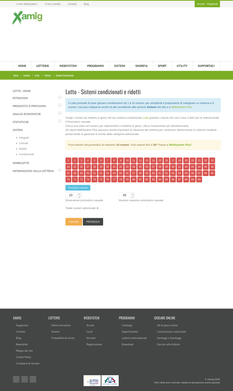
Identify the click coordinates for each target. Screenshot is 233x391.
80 (133, 179)
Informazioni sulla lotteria (33, 171)
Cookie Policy (23, 357)
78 (120, 179)
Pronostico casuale (78, 187)
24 (68, 166)
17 (172, 160)
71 (74, 179)
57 (133, 173)
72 (81, 179)
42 (186, 166)
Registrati (212, 4)
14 (153, 160)
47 (68, 173)
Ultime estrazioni (61, 325)
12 (140, 160)
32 (120, 166)
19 (186, 160)
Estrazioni (20, 98)
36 (146, 166)
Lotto (37, 75)
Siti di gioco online (167, 325)
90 (199, 179)
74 (94, 179)
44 (199, 166)
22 (205, 160)
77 (114, 179)
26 (81, 166)
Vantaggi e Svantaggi (169, 338)
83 (153, 179)
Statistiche (21, 122)
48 (74, 173)
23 (212, 160)
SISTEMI (119, 66)
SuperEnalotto (130, 331)
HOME (22, 66)
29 (101, 166)
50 (87, 173)
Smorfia (141, 66)
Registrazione (94, 344)
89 (192, 179)
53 (107, 173)
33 (127, 166)
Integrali (24, 137)
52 (101, 173)
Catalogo (127, 325)
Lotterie (26, 75)
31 (114, 166)
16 (166, 160)
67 (199, 173)
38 (159, 166)
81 (140, 179)
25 (74, 166)
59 (146, 173)
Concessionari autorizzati (171, 331)
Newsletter (22, 344)
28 (94, 166)
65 (186, 173)
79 (127, 179)
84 (159, 179)
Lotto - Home (22, 91)
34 (133, 166)
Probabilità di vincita (63, 338)
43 (192, 166)
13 (146, 160)
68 (205, 173)
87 (179, 179)
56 (127, 173)
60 (153, 173)
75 (101, 179)
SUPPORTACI (206, 66)
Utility (182, 66)
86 (172, 179)
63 (172, 173)
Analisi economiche (27, 114)
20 (192, 160)
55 (120, 173)
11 (133, 160)
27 (87, 166)
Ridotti (23, 148)
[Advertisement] (134, 34)
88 (186, 179)
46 (212, 166)
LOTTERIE (42, 66)
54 (114, 173)
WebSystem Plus (181, 107)
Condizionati (26, 154)
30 (107, 166)
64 (179, 173)
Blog (18, 338)
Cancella (74, 221)
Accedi (201, 4)
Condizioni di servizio (27, 363)
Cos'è (89, 331)
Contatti (20, 331)
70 (68, 179)
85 (166, 179)
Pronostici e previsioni (29, 106)
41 (179, 166)
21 (199, 160)
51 (94, 173)
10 (127, 160)
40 (172, 166)
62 (166, 173)
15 (159, 160)
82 (146, 179)
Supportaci (22, 325)
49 (81, 173)
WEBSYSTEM (68, 66)
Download (127, 344)
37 (153, 166)
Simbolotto (21, 163)
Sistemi (48, 75)
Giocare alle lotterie (168, 344)
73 (87, 179)
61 (159, 173)
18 (179, 160)
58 (140, 173)
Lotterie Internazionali (134, 338)
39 (166, 166)
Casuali (23, 143)
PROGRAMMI (95, 66)
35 (140, 166)
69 (212, 173)
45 (205, 166)
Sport (162, 66)
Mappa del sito (24, 350)
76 (107, 179)
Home (15, 75)
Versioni (91, 338)
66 (192, 173)
